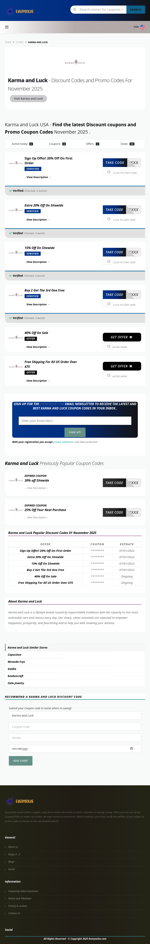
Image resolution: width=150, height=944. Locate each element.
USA (139, 27)
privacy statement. (63, 442)
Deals (127, 144)
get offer (122, 337)
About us (13, 847)
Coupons (57, 144)
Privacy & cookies (17, 906)
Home (11, 869)
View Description (38, 488)
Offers (92, 144)
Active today (22, 144)
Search (135, 9)
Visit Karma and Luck (28, 98)
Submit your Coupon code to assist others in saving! (40, 708)
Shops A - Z (14, 854)
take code (115, 162)
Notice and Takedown (19, 898)
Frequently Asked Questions (23, 891)
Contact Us (14, 913)
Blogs (11, 861)
